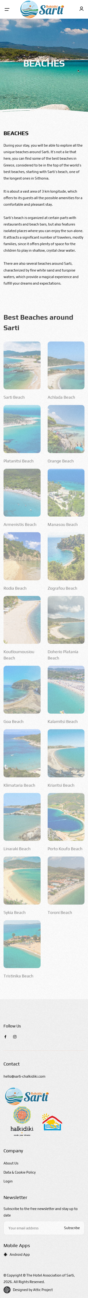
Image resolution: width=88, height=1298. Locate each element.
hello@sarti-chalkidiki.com (24, 1076)
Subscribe (72, 1228)
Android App (17, 1254)
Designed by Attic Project (33, 1290)
